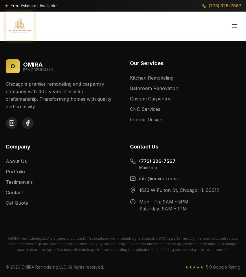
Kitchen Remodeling (151, 78)
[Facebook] (28, 123)
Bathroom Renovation (154, 88)
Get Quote (17, 203)
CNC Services (145, 109)
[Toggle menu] (234, 26)
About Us (16, 161)
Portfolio (15, 172)
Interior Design (146, 119)
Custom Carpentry (150, 99)
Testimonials (19, 182)
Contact (14, 192)
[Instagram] (11, 123)
